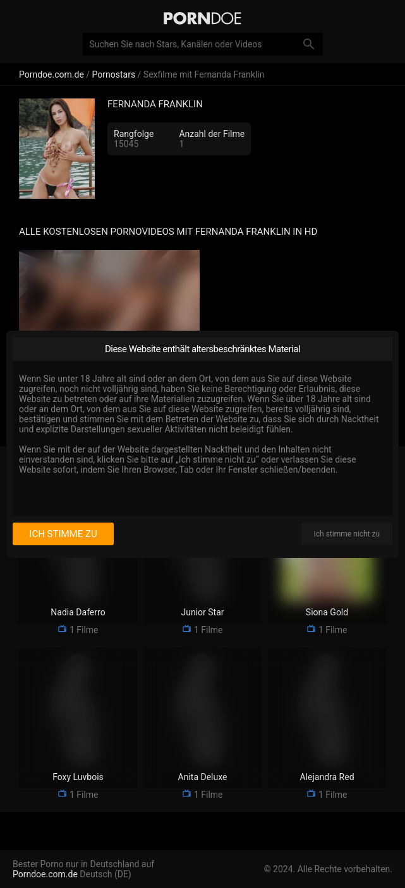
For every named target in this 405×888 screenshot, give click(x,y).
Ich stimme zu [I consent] (63, 534)
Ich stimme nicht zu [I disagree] (347, 534)
